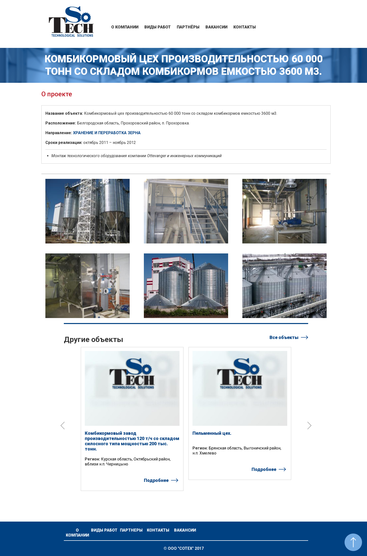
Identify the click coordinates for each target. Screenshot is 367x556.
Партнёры (188, 27)
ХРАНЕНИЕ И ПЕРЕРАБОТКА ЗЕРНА (107, 132)
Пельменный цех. (211, 433)
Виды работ (157, 27)
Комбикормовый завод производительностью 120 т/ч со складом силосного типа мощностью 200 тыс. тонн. (132, 441)
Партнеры (131, 530)
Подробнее (156, 480)
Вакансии (216, 27)
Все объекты (284, 337)
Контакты (244, 27)
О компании (124, 27)
